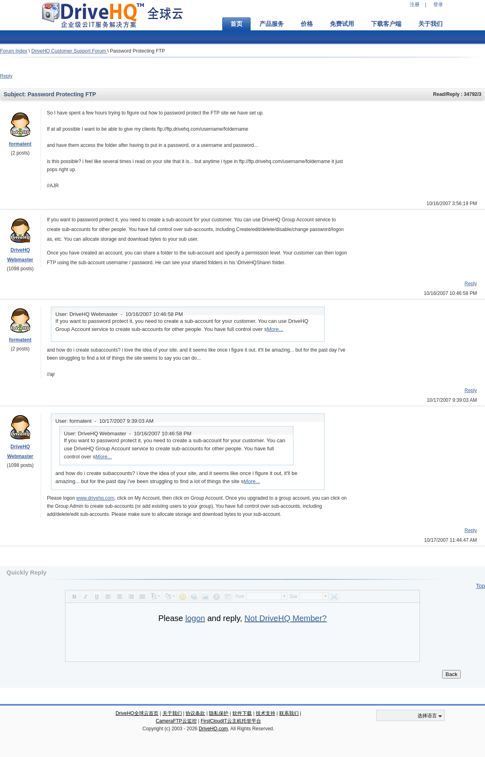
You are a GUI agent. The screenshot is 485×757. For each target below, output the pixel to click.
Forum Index (13, 51)
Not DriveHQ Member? (286, 618)
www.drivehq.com (95, 498)
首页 (236, 24)
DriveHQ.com (213, 729)
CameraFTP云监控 (176, 721)
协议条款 (195, 713)
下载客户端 (386, 24)
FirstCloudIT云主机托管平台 (230, 721)
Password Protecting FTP (137, 51)
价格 (307, 24)
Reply (6, 76)
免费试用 (342, 24)
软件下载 (242, 713)
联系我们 (289, 713)
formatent (20, 144)
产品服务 (271, 24)
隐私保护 (218, 713)
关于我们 (430, 24)
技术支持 (265, 713)
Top (480, 586)
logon (195, 618)
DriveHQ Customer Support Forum (69, 51)
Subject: (15, 94)
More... (275, 329)
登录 (438, 4)
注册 (415, 4)
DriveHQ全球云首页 (137, 713)
